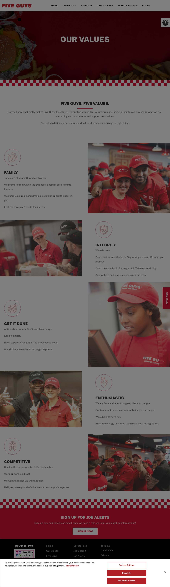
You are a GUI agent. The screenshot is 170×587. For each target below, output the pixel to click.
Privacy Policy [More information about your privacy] (72, 566)
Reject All (126, 573)
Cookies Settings (126, 565)
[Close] (165, 572)
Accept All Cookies (126, 581)
